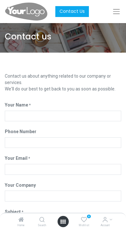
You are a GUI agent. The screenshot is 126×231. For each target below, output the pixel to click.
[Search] (42, 220)
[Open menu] (63, 222)
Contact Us (72, 11)
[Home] (21, 220)
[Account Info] (105, 220)
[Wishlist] (84, 220)
